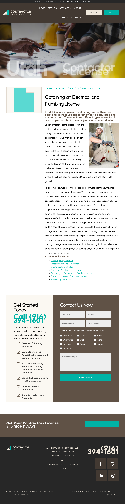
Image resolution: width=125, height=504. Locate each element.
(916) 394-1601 (93, 12)
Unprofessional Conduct (62, 267)
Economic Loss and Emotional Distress (69, 276)
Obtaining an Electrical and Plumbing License (72, 273)
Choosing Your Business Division (66, 270)
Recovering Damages (61, 279)
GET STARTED (111, 12)
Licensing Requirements (62, 260)
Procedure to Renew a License (65, 263)
